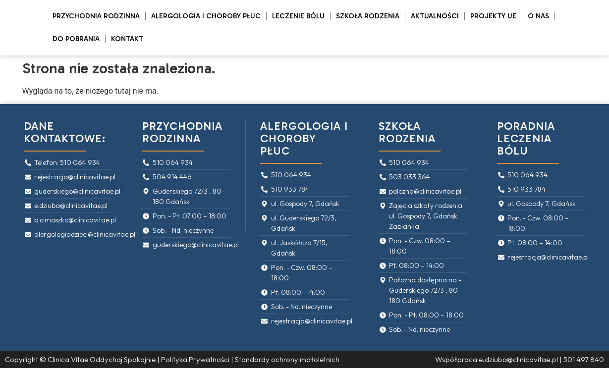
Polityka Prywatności (195, 359)
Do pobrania (76, 39)
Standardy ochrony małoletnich (287, 359)
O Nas (538, 16)
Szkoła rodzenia (367, 16)
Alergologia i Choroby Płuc (206, 16)
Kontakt (127, 39)
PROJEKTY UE (493, 16)
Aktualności (435, 16)
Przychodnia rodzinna (96, 16)
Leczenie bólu (298, 16)
